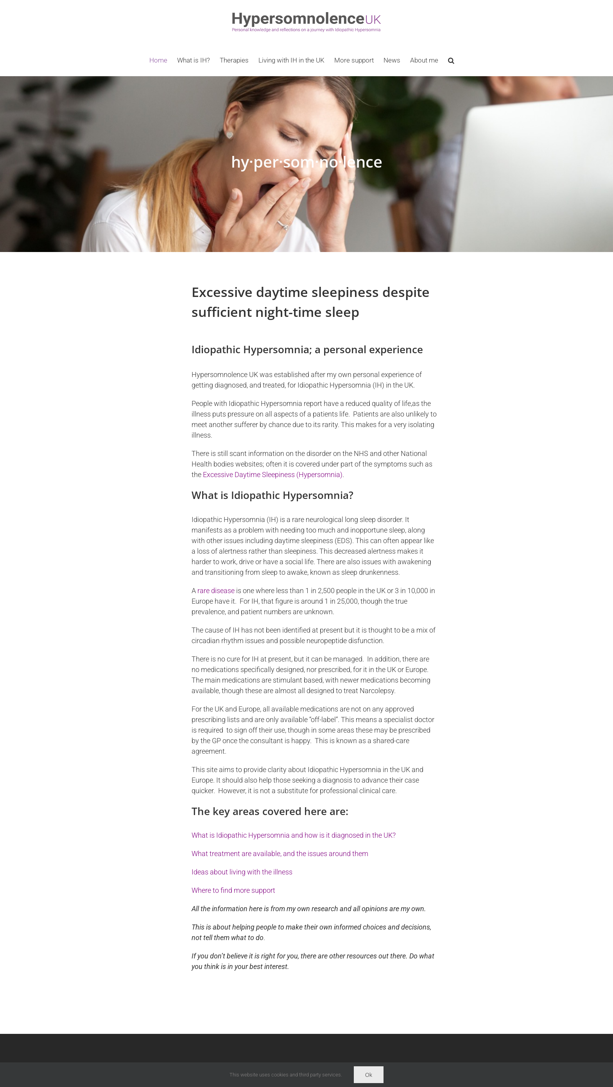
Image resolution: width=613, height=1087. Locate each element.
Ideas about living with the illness (242, 872)
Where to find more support (233, 890)
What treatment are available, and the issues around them (280, 853)
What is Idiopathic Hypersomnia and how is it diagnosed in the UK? (294, 835)
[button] (451, 60)
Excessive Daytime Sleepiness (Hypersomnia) (272, 474)
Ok (368, 1074)
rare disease (216, 590)
